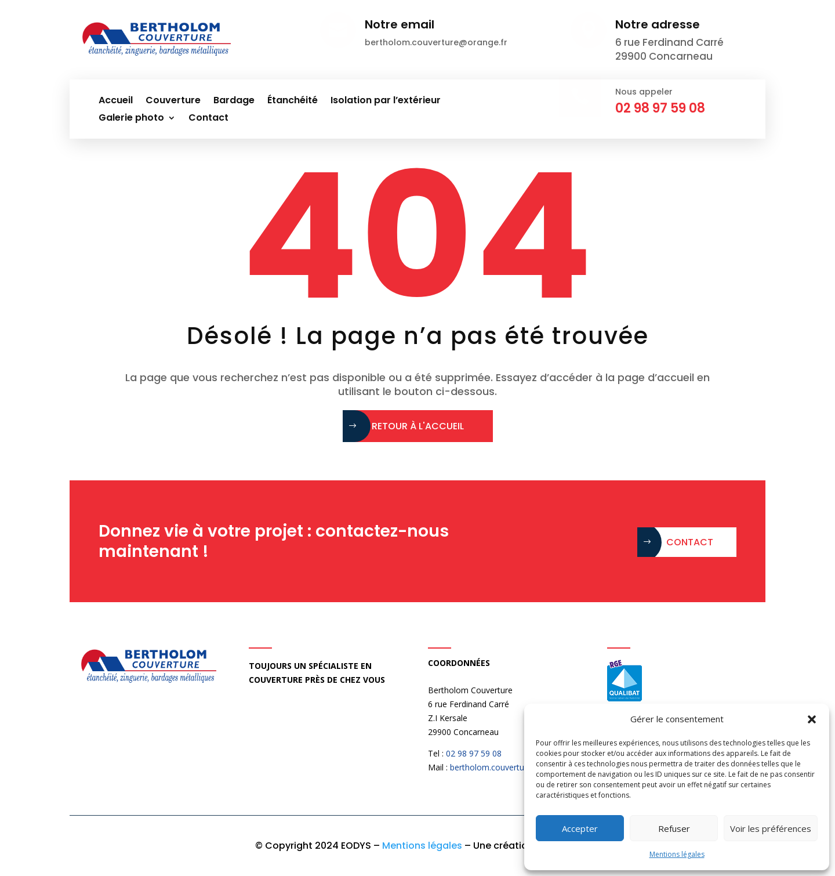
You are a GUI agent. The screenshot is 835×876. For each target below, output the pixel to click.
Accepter (580, 828)
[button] (812, 719)
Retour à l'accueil (418, 426)
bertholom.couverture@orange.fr (511, 767)
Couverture (173, 101)
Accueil (116, 101)
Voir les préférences (770, 828)
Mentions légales (677, 854)
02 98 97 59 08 (474, 753)
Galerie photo (131, 119)
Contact (208, 119)
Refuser (674, 828)
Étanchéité (292, 101)
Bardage (234, 101)
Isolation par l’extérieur (386, 101)
